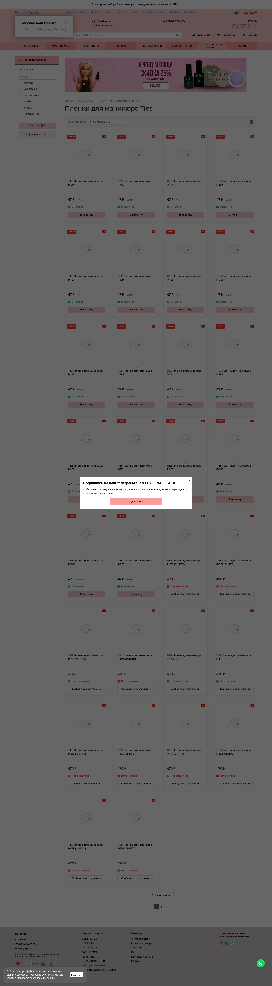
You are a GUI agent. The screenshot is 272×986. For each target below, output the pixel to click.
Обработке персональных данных (36, 978)
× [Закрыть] (190, 480)
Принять (76, 975)
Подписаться (136, 502)
